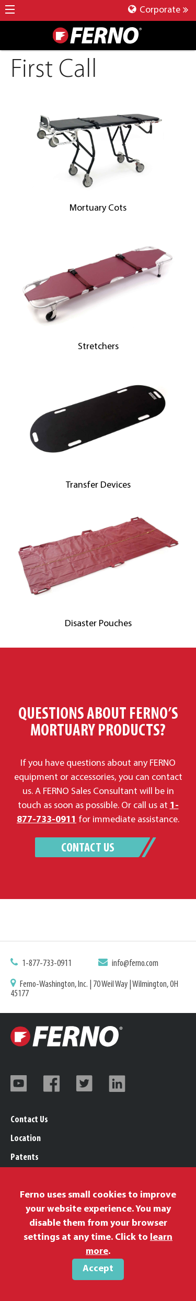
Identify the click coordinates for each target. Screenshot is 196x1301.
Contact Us (87, 848)
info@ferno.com (133, 964)
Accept (98, 1269)
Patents (24, 1157)
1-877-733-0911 (49, 964)
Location (25, 1139)
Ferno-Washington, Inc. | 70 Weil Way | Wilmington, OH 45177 (95, 989)
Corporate (158, 10)
